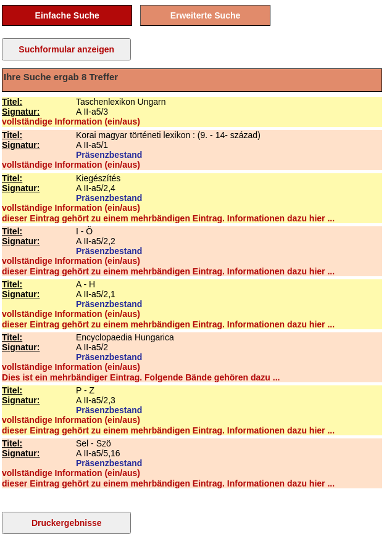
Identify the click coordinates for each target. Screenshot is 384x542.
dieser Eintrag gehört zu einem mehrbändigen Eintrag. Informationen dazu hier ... (168, 218)
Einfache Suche (67, 15)
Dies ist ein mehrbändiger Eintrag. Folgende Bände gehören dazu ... (141, 377)
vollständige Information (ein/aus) (71, 121)
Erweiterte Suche (205, 15)
